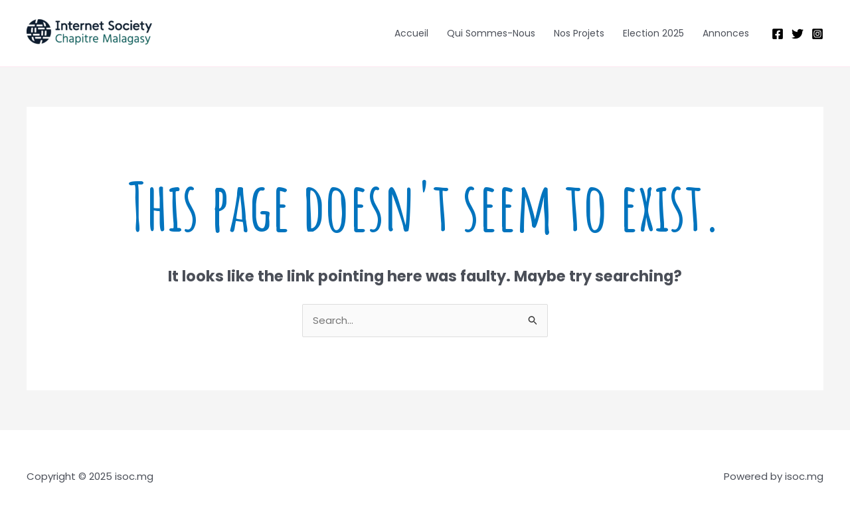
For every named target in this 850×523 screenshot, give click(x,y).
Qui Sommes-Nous (491, 33)
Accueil (411, 33)
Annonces (726, 33)
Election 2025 (653, 33)
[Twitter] (798, 34)
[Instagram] (817, 34)
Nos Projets (579, 33)
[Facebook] (778, 34)
